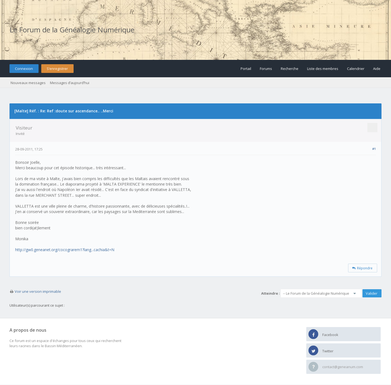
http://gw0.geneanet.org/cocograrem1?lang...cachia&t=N (64, 249)
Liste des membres (322, 68)
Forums (266, 68)
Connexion (24, 68)
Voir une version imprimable (38, 291)
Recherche (289, 68)
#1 (374, 149)
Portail (246, 68)
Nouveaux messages (28, 82)
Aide (376, 68)
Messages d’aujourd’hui (69, 82)
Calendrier (355, 68)
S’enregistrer (57, 68)
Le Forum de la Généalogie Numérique (72, 30)
